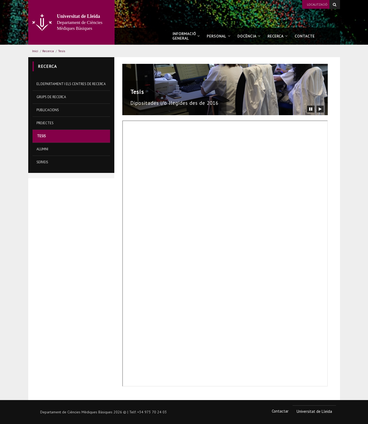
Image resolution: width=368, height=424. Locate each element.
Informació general (186, 36)
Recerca (278, 36)
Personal (218, 36)
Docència (249, 36)
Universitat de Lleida (314, 411)
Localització (317, 4)
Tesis (61, 51)
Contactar (280, 411)
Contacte (306, 36)
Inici (35, 51)
